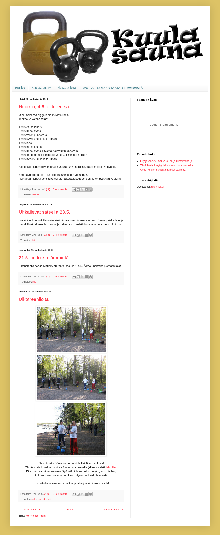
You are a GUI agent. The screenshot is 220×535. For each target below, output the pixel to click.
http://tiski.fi (157, 186)
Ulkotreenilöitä (34, 299)
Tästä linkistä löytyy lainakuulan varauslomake (166, 165)
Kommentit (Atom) (36, 515)
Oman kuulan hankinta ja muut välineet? (163, 169)
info (34, 240)
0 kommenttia (60, 189)
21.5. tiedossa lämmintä (44, 257)
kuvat (40, 499)
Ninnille (111, 467)
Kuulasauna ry (41, 87)
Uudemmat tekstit (30, 509)
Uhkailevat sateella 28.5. (44, 212)
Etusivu (20, 87)
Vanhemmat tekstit (112, 509)
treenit (35, 194)
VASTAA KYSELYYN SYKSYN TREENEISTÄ (112, 87)
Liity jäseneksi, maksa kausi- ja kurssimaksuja (166, 161)
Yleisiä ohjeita (66, 87)
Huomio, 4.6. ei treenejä (44, 106)
